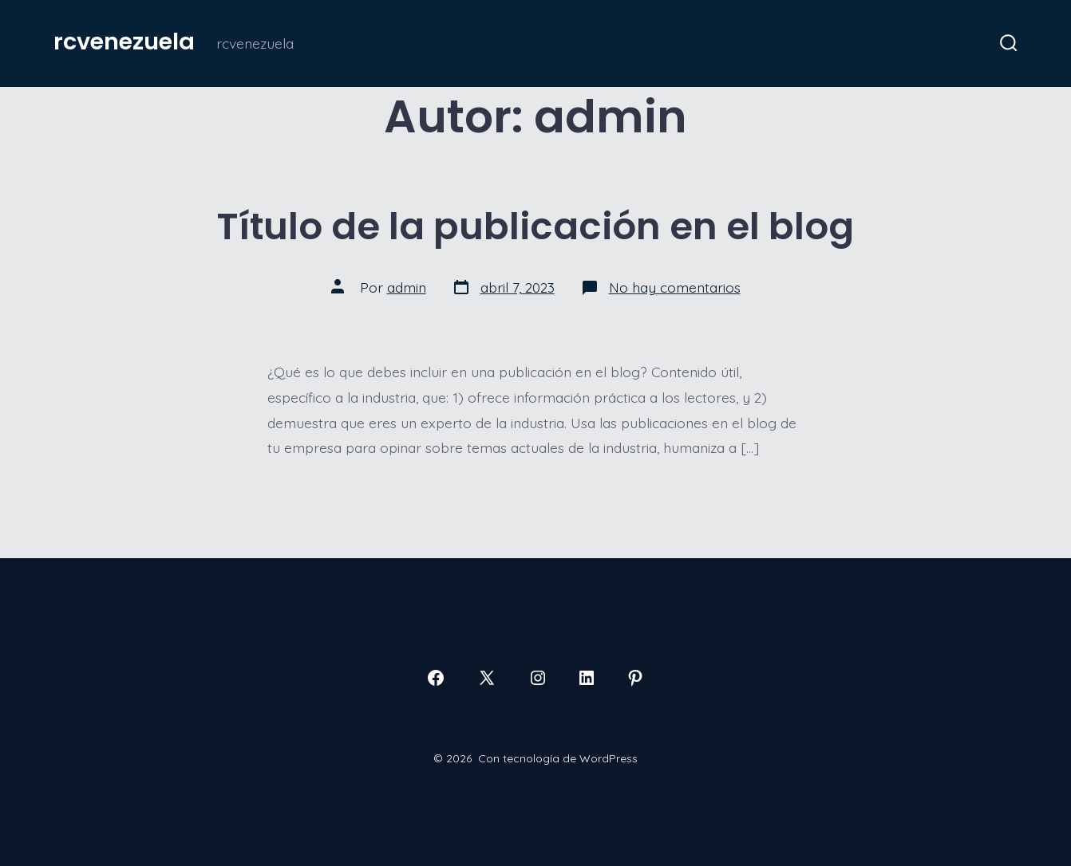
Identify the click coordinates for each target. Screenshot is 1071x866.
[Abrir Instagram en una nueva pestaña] (538, 677)
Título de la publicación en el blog (535, 226)
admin (406, 287)
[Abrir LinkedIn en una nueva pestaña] (586, 677)
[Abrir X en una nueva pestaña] (487, 677)
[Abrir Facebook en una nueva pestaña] (435, 677)
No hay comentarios (675, 287)
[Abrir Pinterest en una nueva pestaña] (635, 677)
